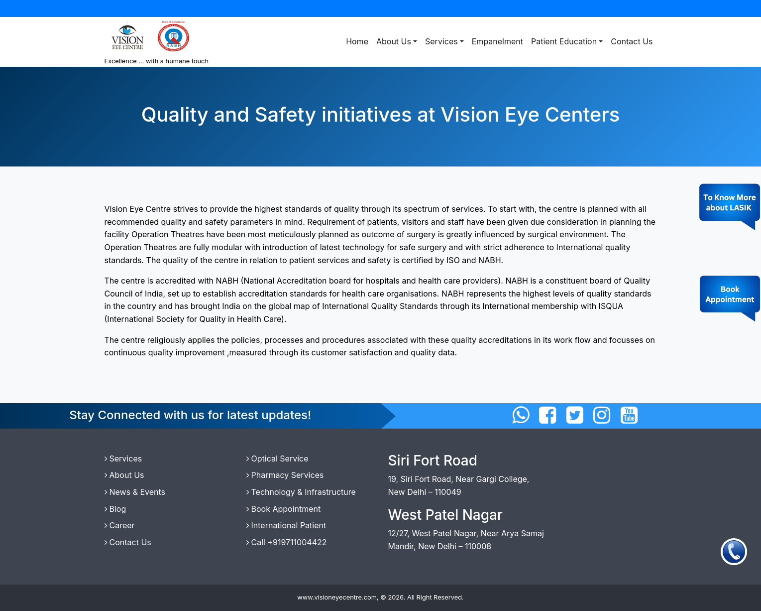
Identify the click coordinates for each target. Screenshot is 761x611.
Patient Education (564, 41)
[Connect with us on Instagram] (601, 415)
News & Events (135, 492)
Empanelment (497, 41)
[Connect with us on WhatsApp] (520, 415)
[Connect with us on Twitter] (574, 415)
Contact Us (631, 41)
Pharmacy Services (285, 475)
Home (357, 41)
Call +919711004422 (286, 542)
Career (120, 525)
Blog (115, 509)
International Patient (286, 525)
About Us (393, 41)
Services (441, 41)
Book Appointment (283, 509)
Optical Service (277, 458)
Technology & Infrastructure (301, 492)
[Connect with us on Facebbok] (547, 415)
